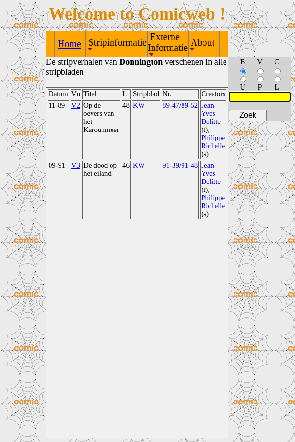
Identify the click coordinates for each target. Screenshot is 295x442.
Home (69, 44)
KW (139, 105)
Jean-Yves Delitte (211, 113)
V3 (75, 165)
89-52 (189, 105)
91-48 (189, 165)
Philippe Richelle (213, 142)
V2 (75, 105)
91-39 (171, 165)
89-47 (171, 105)
